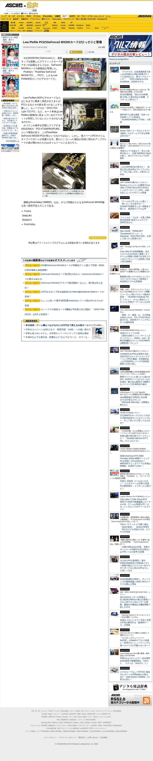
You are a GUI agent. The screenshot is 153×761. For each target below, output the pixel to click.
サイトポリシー (51, 737)
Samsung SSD (46, 722)
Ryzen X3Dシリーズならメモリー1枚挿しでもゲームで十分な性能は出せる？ (135, 133)
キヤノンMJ (21, 31)
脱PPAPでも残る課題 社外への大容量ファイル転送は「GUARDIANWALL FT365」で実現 (135, 118)
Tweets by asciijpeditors (118, 59)
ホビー (65, 16)
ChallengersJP (102, 19)
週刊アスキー (46, 19)
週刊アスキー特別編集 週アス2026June (10, 39)
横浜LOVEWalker (56, 731)
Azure (38, 28)
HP (72, 22)
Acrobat (21, 28)
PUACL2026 (91, 19)
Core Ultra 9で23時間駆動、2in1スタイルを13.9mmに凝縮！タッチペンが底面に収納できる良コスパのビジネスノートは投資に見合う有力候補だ (135, 256)
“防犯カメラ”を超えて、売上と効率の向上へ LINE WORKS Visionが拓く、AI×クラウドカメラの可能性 (135, 154)
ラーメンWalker (30, 731)
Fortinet (80, 28)
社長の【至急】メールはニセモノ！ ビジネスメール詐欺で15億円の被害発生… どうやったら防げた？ (135, 485)
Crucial (63, 25)
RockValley (30, 224)
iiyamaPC (30, 22)
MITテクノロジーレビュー (97, 728)
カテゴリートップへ (98, 237)
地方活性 (83, 19)
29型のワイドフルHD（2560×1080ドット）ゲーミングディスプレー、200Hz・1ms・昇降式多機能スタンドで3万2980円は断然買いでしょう (135, 338)
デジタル (36, 16)
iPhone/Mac (48, 16)
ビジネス (20, 16)
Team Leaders (72, 725)
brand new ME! (91, 719)
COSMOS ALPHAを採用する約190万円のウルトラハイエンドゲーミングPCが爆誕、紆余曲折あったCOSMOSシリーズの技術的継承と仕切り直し (135, 359)
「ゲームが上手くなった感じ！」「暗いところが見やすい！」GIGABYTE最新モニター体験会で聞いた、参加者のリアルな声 (135, 205)
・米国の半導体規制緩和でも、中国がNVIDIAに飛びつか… (10, 135)
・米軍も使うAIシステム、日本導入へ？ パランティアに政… (9, 121)
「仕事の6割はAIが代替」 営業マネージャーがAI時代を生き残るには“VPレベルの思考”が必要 (135, 549)
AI (9, 16)
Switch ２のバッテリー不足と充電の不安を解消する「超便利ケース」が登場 (135, 622)
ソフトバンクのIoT (105, 28)
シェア (48, 51)
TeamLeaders (56, 19)
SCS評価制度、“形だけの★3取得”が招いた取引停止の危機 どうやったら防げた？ (134, 97)
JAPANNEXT (29, 31)
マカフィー (13, 31)
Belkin (88, 25)
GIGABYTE (38, 25)
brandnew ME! (47, 31)
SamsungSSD (45, 25)
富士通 (13, 22)
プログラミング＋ (84, 725)
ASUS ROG (29, 25)
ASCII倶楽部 (145, 16)
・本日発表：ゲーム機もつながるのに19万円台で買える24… (10, 106)
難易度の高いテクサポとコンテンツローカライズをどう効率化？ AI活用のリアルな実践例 (135, 279)
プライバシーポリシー (67, 737)
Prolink (27, 211)
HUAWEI (71, 25)
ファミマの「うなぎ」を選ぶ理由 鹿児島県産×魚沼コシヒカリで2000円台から (136, 220)
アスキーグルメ (35, 19)
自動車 (57, 16)
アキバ (83, 16)
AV (78, 16)
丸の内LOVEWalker (108, 731)
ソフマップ (38, 31)
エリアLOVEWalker (43, 731)
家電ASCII (24, 19)
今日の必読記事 (51, 728)
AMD (21, 25)
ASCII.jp (13, 5)
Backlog (71, 28)
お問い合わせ (92, 737)
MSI (55, 22)
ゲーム (108, 16)
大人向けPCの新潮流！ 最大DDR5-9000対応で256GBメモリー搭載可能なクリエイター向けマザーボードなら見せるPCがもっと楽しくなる (135, 565)
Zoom (97, 28)
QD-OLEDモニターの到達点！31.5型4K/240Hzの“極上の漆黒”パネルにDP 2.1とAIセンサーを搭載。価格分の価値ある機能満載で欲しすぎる (135, 602)
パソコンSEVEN (46, 22)
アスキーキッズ (6, 19)
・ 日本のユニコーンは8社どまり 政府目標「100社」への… (10, 113)
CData (63, 28)
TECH (28, 16)
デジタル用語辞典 (73, 728)
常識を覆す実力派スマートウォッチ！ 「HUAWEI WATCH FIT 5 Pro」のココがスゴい (135, 438)
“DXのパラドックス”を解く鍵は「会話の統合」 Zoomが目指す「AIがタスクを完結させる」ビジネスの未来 (135, 528)
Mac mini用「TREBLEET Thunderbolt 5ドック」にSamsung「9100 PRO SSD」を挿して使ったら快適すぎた (135, 235)
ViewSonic (80, 25)
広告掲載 (103, 737)
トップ (3, 16)
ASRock (54, 25)
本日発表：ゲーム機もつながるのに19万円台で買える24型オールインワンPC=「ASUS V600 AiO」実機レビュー (80, 325)
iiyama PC (72, 714)
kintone (29, 28)
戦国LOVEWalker (121, 731)
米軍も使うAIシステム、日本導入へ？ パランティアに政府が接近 (57, 333)
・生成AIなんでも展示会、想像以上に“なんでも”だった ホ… (10, 128)
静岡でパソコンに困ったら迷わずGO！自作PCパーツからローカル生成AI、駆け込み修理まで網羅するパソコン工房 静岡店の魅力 (135, 380)
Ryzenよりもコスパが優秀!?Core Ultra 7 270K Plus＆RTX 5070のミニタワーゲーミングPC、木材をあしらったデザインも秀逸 (135, 189)
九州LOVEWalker (95, 731)
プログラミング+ (68, 19)
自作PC (72, 16)
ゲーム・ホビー (33, 5)
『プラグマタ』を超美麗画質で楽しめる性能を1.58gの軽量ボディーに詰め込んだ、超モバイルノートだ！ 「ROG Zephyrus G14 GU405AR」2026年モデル (135, 77)
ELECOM (13, 25)
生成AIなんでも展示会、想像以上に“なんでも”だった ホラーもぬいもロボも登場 (65, 337)
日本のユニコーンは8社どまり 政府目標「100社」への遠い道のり (58, 329)
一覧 (66, 52)
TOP (32, 711)
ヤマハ (88, 28)
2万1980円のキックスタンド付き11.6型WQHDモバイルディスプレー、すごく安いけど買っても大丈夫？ (135, 419)
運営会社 (81, 737)
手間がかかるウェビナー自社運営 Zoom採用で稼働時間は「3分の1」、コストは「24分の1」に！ (136, 660)
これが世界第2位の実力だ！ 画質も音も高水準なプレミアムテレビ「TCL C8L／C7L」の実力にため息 (135, 170)
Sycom (38, 22)
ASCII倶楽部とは (12, 141)
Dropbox (54, 28)
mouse (21, 22)
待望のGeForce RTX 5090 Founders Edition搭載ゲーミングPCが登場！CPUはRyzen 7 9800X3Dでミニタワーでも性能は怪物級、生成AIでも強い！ (135, 461)
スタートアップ (99, 16)
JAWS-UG (52, 717)
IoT (13, 16)
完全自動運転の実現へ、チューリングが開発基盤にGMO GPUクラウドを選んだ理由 (135, 581)
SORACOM (68, 722)
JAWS (13, 28)
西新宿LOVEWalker (69, 731)
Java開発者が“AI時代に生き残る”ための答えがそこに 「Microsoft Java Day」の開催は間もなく (134, 401)
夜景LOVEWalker (82, 731)
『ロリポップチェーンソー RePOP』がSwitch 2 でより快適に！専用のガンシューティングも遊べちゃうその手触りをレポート (135, 642)
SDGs (78, 19)
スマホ (90, 16)
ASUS (63, 22)
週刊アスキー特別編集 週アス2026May (10, 70)
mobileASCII (84, 728)
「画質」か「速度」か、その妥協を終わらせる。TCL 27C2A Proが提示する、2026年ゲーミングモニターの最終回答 (135, 319)
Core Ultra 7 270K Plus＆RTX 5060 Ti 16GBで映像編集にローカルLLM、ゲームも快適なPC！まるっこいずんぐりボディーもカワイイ (135, 504)
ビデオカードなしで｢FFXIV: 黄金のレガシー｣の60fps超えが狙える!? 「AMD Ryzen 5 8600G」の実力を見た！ (135, 676)
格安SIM (15, 19)
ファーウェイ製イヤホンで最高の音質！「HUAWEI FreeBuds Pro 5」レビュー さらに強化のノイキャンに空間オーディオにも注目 (135, 298)
